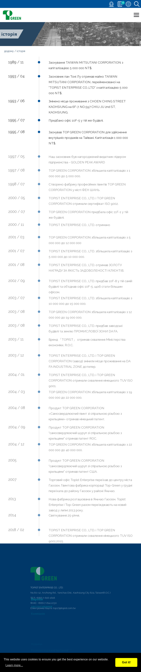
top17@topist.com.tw (64, 623)
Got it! (126, 662)
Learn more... (14, 665)
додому (9, 51)
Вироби (37, 601)
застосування (41, 608)
